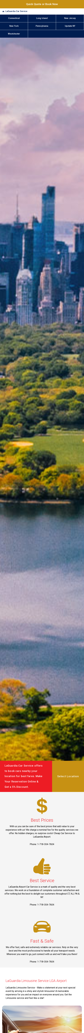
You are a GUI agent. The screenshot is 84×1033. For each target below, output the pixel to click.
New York (14, 26)
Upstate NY (70, 26)
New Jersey (70, 18)
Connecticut (14, 18)
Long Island (42, 18)
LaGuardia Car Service (16, 11)
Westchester (14, 34)
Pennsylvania (42, 26)
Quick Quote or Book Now (42, 4)
